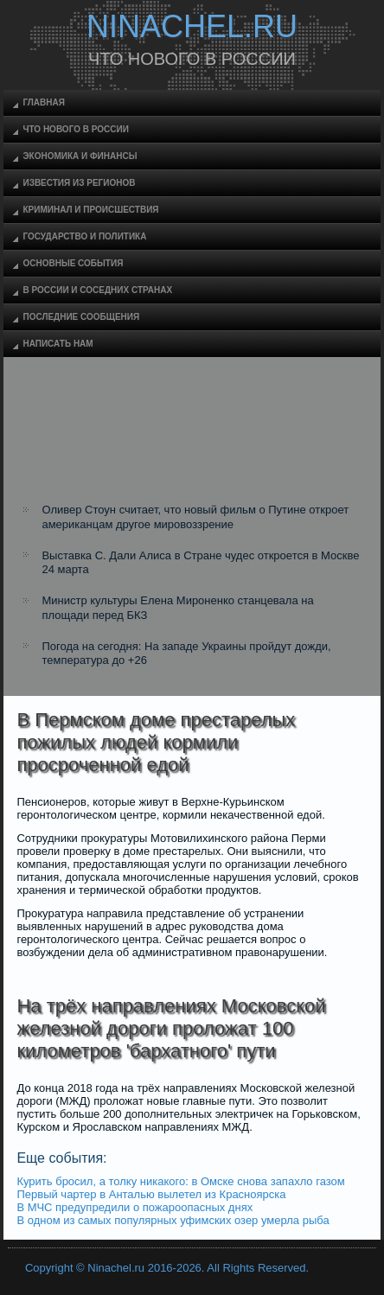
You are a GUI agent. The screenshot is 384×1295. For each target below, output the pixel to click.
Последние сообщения (80, 317)
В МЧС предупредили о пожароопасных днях (134, 1207)
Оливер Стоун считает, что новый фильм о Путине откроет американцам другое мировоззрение (195, 516)
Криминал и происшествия (90, 209)
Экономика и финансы (79, 156)
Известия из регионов (78, 183)
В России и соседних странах (97, 290)
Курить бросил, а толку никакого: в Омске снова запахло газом (180, 1181)
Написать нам (57, 343)
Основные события (72, 263)
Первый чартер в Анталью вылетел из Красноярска (150, 1194)
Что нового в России (75, 129)
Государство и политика (84, 236)
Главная (43, 102)
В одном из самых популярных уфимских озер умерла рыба (172, 1220)
